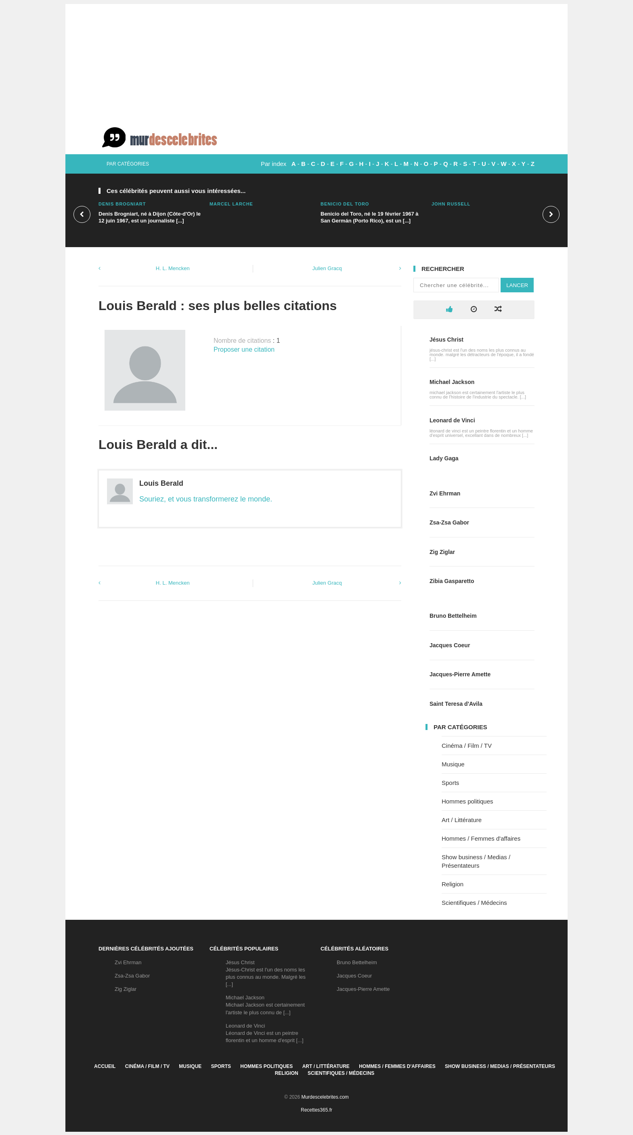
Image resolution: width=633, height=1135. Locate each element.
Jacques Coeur (450, 645)
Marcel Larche (231, 203)
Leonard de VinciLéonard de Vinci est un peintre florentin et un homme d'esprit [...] (265, 1033)
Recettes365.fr (316, 1110)
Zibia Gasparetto (452, 581)
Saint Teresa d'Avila (456, 704)
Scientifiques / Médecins (474, 902)
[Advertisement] (316, 60)
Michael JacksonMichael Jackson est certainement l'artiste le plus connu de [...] (265, 1004)
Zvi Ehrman (445, 493)
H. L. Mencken (173, 268)
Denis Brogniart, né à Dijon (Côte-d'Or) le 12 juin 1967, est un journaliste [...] (150, 217)
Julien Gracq (327, 268)
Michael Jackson (452, 382)
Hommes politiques (467, 801)
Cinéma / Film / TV (467, 745)
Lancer (517, 285)
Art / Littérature (462, 819)
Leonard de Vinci (452, 420)
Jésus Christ (446, 339)
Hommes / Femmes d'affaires (481, 838)
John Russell (451, 203)
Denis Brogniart (122, 203)
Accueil (104, 1066)
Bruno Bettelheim (453, 616)
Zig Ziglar (442, 552)
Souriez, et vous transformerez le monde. (205, 499)
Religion (452, 884)
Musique (453, 764)
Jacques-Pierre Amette (460, 674)
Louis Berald (161, 483)
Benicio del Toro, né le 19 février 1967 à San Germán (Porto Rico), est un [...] (370, 217)
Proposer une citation (244, 349)
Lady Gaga (444, 458)
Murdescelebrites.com (324, 1097)
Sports (450, 782)
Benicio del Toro (345, 203)
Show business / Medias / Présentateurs (500, 1066)
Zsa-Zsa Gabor (449, 522)
